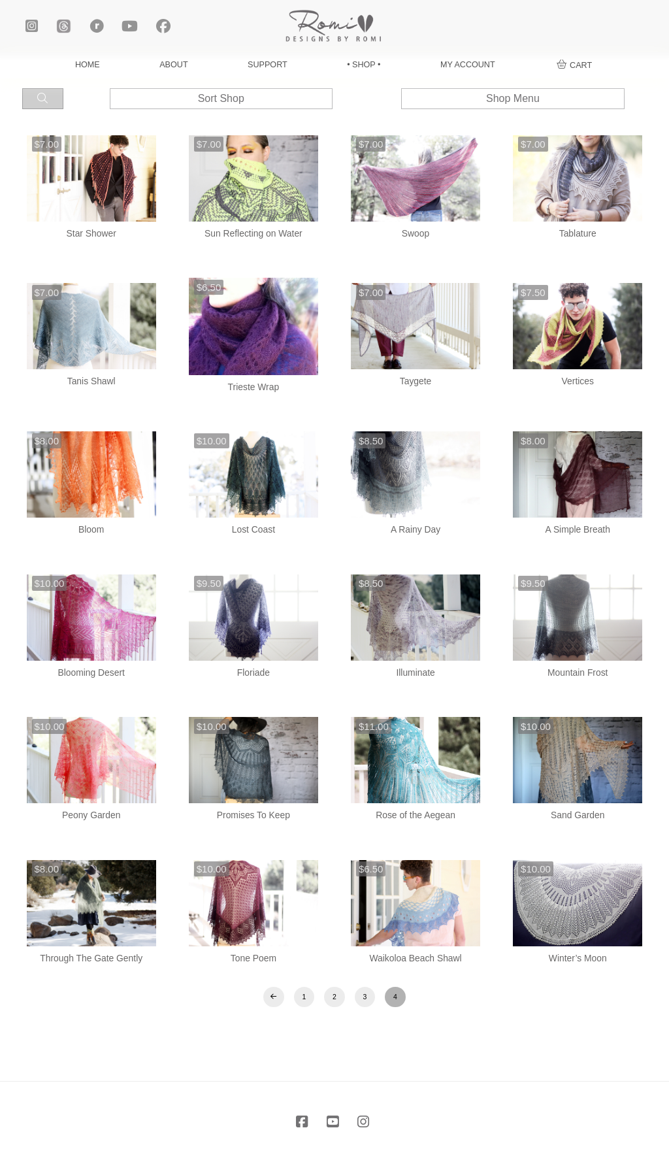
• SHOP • (363, 64)
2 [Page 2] (334, 997)
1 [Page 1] (304, 997)
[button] (574, 65)
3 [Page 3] (365, 997)
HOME (87, 64)
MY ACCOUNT (467, 64)
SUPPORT (267, 64)
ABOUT (173, 64)
